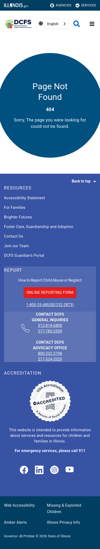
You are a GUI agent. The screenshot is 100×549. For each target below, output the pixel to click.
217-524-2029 (50, 359)
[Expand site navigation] (92, 24)
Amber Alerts (15, 522)
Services (85, 5)
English (52, 24)
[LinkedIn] (39, 470)
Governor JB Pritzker (19, 536)
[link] (24, 470)
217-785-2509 (50, 331)
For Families (14, 207)
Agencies (60, 5)
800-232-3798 (50, 353)
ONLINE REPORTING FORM (49, 292)
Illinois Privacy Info (63, 522)
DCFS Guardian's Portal (24, 255)
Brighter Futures (18, 217)
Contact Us (13, 236)
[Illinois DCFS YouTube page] (69, 470)
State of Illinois (59, 536)
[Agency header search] (76, 24)
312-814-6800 (50, 325)
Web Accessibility (19, 505)
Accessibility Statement (24, 198)
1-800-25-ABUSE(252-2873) (50, 305)
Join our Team (16, 246)
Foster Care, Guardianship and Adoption (38, 227)
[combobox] (56, 24)
